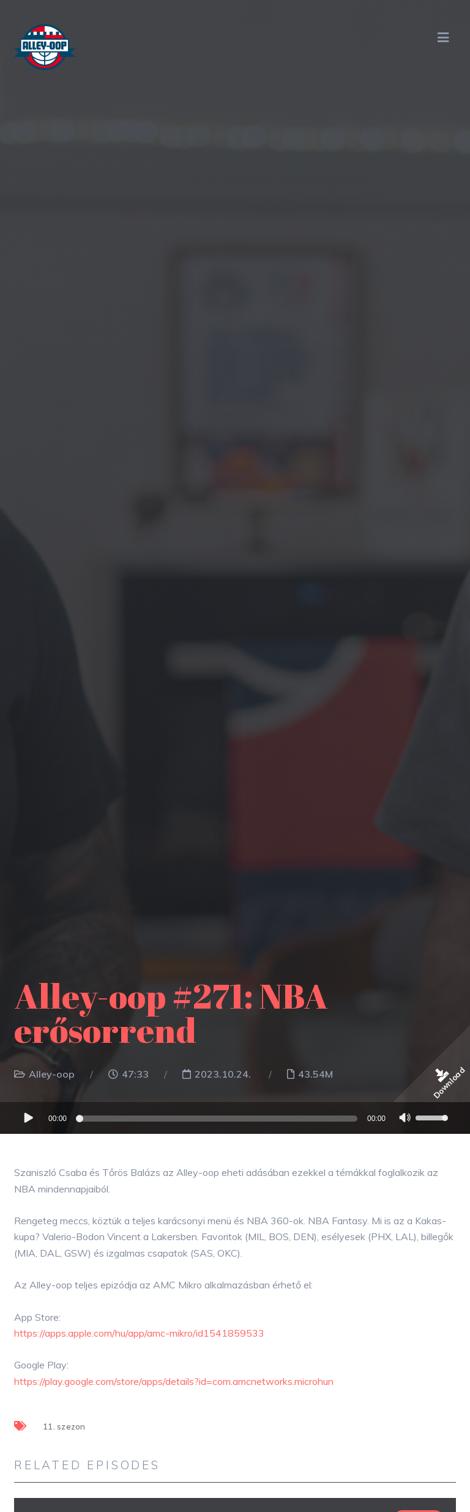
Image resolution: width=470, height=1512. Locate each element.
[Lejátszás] (27, 1117)
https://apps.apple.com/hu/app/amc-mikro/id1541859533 (139, 1333)
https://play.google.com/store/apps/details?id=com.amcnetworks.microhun (174, 1381)
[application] (235, 1118)
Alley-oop (52, 1074)
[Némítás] (405, 1119)
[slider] (218, 1119)
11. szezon (64, 1426)
